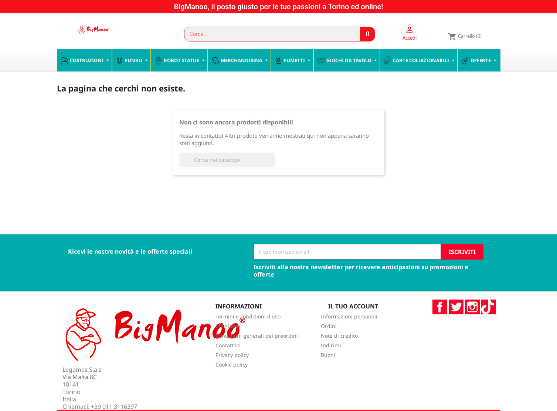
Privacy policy (232, 370)
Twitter (456, 322)
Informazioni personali (349, 332)
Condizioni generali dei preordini (256, 351)
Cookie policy (231, 380)
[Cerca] (227, 175)
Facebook (439, 322)
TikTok (488, 322)
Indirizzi (331, 361)
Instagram (472, 322)
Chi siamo (227, 341)
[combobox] (268, 34)
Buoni (328, 370)
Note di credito (339, 351)
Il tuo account (353, 322)
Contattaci (228, 361)
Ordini (329, 341)
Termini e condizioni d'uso (248, 332)
